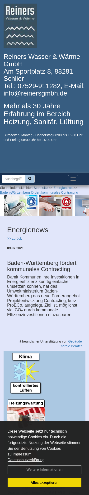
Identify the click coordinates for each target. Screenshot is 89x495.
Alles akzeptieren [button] (45, 483)
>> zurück (14, 238)
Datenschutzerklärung (26, 460)
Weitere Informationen (45, 469)
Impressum (22, 454)
